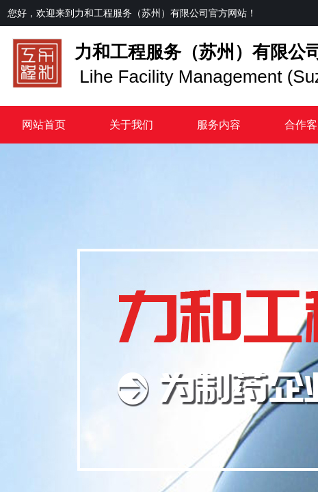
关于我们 (131, 125)
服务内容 (219, 125)
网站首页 (44, 125)
